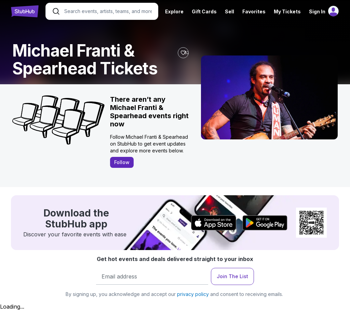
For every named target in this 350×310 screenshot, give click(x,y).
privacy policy (193, 294)
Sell (229, 11)
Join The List (232, 276)
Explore (174, 11)
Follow (122, 162)
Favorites (254, 11)
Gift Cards (204, 11)
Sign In (317, 11)
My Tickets (287, 11)
